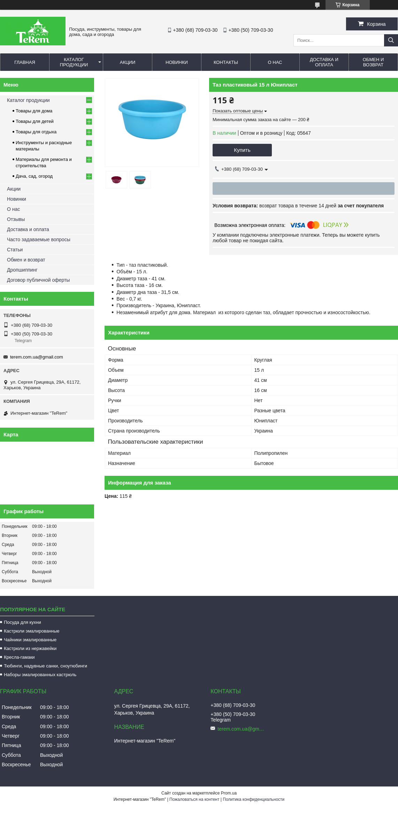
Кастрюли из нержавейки (30, 648)
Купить (242, 150)
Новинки (177, 62)
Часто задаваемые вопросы (38, 239)
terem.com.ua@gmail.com (36, 357)
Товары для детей (35, 121)
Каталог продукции (74, 62)
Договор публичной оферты (38, 280)
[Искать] (391, 40)
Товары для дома (34, 110)
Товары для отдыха (36, 131)
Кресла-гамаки (19, 657)
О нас (275, 62)
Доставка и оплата (324, 62)
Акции (128, 62)
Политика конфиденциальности (253, 799)
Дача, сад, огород (34, 176)
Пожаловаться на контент (194, 799)
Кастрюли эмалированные (31, 631)
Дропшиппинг (22, 270)
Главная (24, 62)
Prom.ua (229, 793)
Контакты (226, 62)
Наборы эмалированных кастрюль (40, 674)
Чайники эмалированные (30, 639)
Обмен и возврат (373, 62)
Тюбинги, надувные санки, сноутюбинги (45, 665)
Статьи (15, 249)
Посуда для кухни (22, 622)
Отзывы (16, 219)
